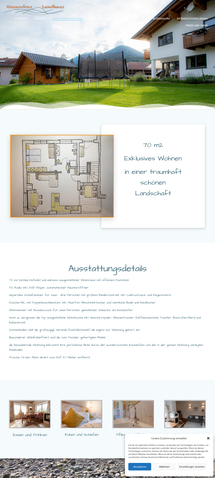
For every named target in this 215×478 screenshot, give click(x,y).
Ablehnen (164, 466)
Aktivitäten (125, 18)
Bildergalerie (161, 18)
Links (142, 18)
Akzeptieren (139, 466)
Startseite (21, 18)
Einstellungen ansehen (192, 466)
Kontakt (39, 18)
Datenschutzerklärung (192, 18)
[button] (208, 438)
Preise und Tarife (100, 18)
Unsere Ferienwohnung (67, 18)
